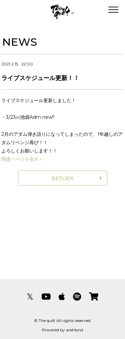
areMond (74, 329)
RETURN (62, 178)
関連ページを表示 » (21, 159)
